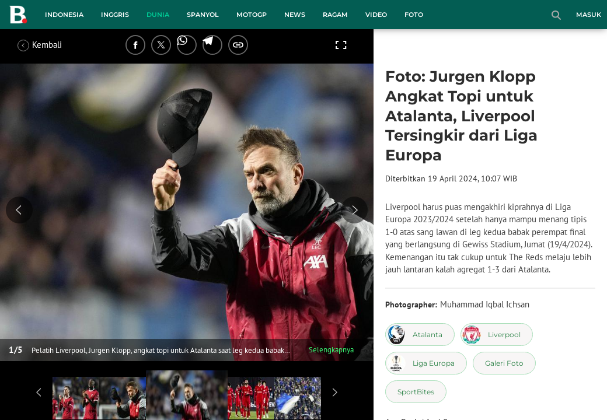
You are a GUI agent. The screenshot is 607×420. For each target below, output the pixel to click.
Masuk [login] (588, 14)
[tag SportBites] (415, 391)
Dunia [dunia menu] (157, 14)
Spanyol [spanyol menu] (203, 14)
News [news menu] (294, 14)
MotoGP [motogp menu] (251, 14)
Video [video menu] (376, 14)
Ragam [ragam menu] (335, 14)
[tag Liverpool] (497, 334)
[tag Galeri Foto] (504, 363)
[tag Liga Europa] (426, 363)
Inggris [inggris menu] (115, 14)
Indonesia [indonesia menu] (64, 14)
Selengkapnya (331, 350)
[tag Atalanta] (420, 334)
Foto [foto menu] (413, 14)
